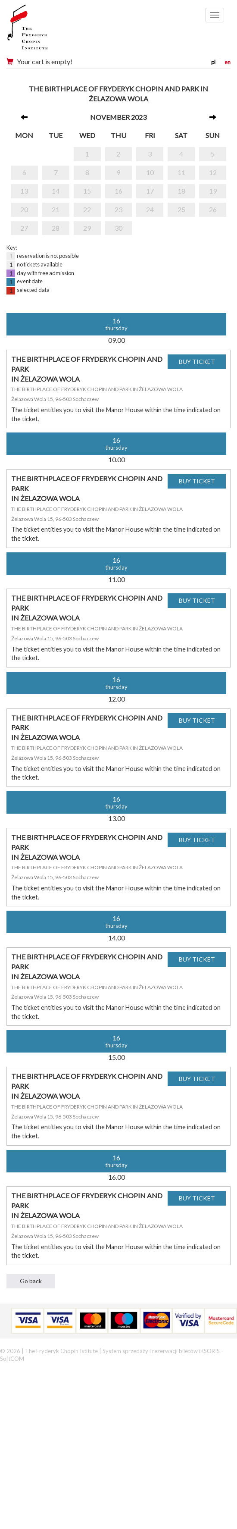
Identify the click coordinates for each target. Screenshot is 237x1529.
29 (87, 228)
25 (181, 209)
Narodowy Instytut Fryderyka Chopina (44, 30)
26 (213, 209)
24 (150, 209)
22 (87, 209)
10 (150, 172)
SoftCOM (12, 1358)
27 (24, 228)
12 (213, 172)
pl (213, 62)
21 (55, 209)
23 (118, 209)
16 (118, 191)
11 (181, 172)
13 (24, 191)
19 (213, 191)
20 (24, 209)
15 (87, 191)
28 (55, 228)
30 (118, 228)
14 (55, 191)
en (228, 62)
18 (181, 191)
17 (150, 191)
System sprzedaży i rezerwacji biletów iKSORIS (161, 1350)
